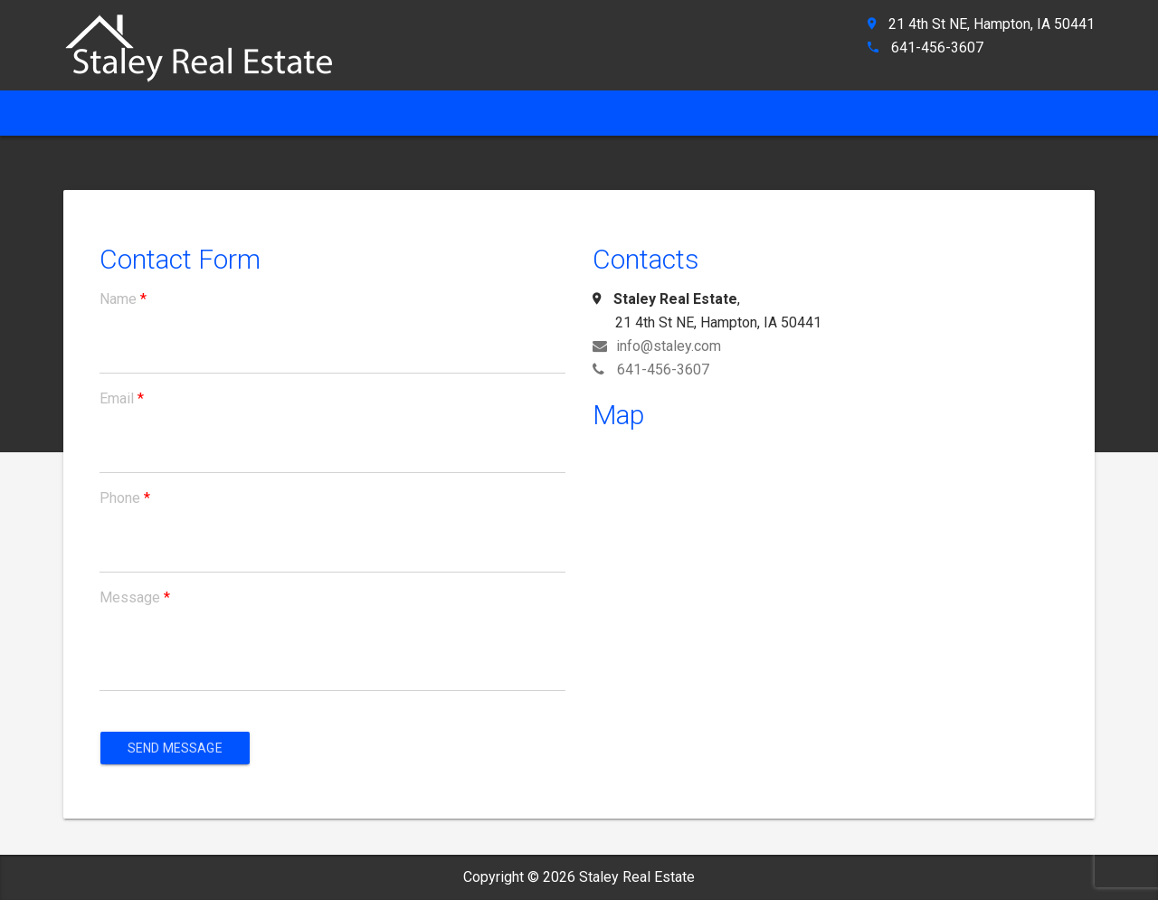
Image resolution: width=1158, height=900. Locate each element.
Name (123, 299)
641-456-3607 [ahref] (937, 47)
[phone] (332, 556)
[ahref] (208, 40)
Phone (125, 498)
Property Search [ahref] (580, 112)
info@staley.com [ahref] (657, 346)
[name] (332, 357)
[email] (332, 457)
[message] (332, 665)
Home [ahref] (94, 112)
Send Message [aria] (175, 748)
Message (135, 597)
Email (122, 398)
